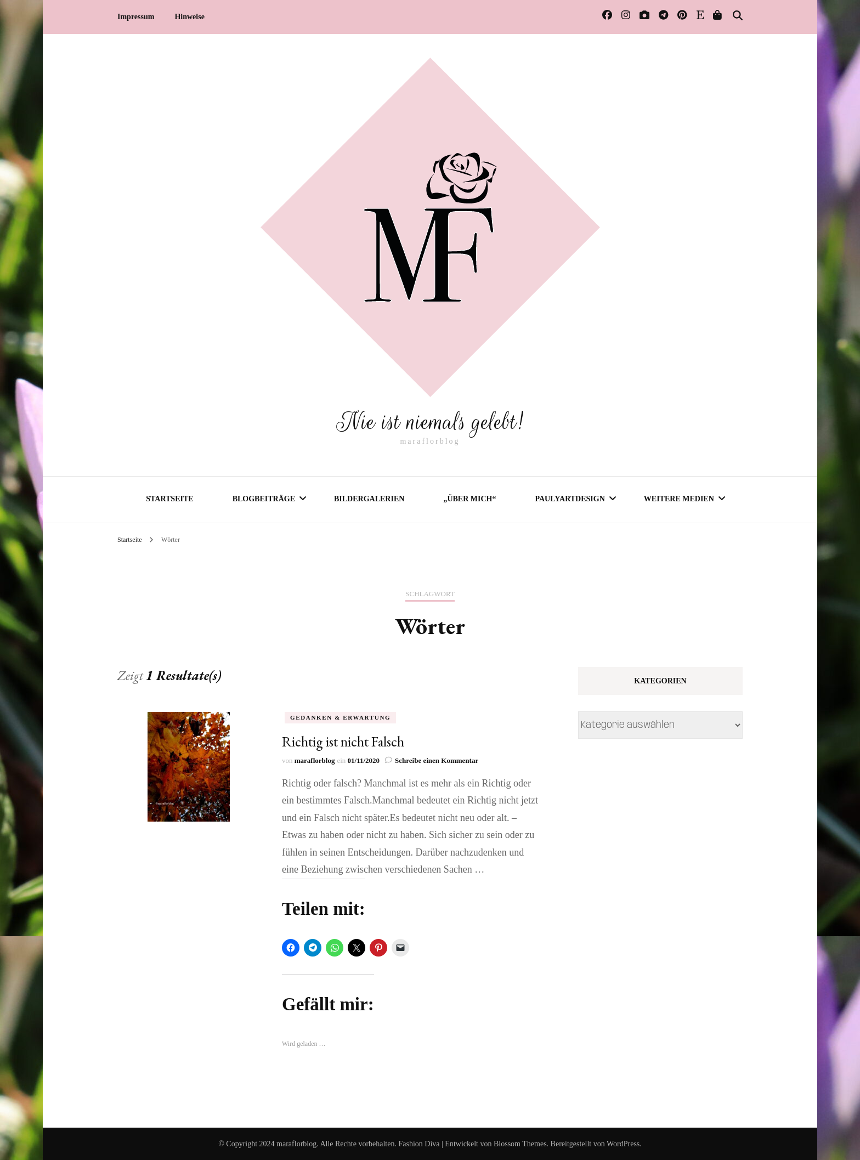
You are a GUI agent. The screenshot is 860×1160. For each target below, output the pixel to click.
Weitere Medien (679, 498)
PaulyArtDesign (569, 498)
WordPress (623, 1143)
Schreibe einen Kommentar (436, 760)
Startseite (169, 498)
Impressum (135, 17)
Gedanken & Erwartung (340, 717)
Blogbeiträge (264, 498)
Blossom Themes (520, 1143)
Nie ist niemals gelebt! (430, 420)
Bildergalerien (369, 498)
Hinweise (189, 17)
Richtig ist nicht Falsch (343, 741)
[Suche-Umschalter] (738, 15)
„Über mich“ (469, 498)
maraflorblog (315, 760)
